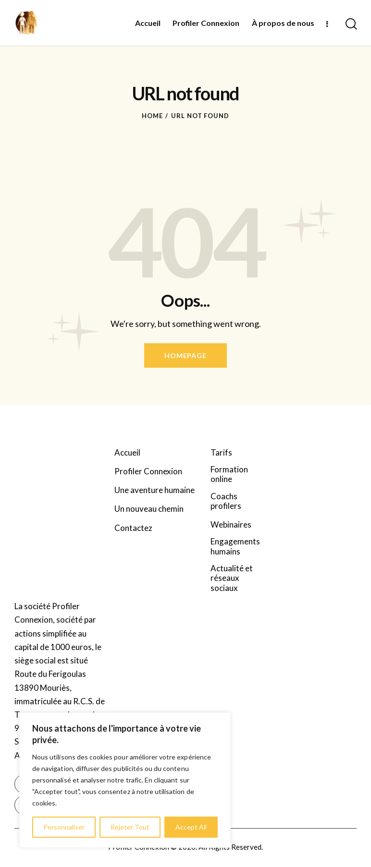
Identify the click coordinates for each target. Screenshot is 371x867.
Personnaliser (64, 827)
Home (152, 116)
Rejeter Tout (130, 827)
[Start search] (351, 24)
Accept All (191, 827)
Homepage (185, 355)
